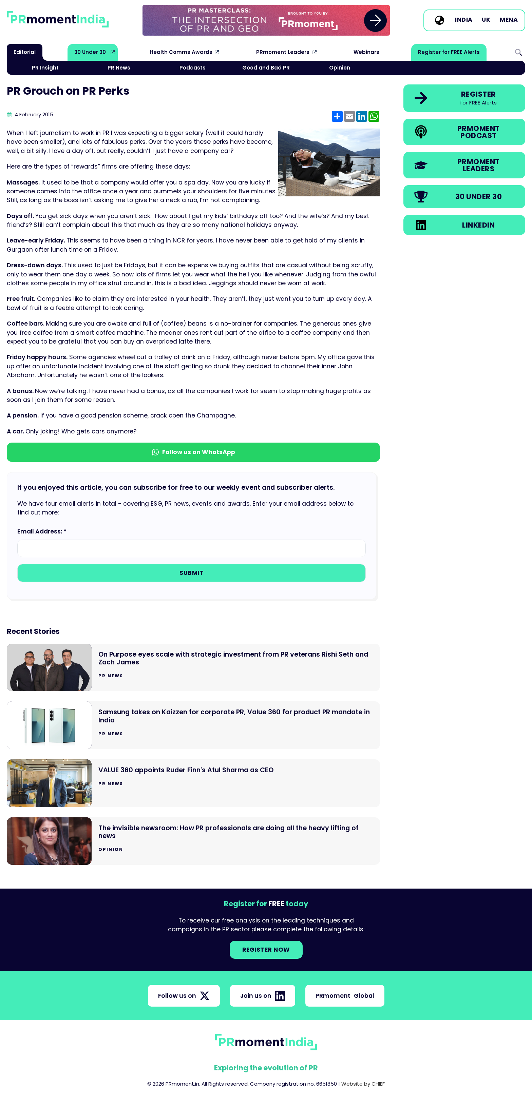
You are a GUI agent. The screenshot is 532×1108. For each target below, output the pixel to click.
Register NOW (266, 950)
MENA (509, 20)
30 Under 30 (90, 52)
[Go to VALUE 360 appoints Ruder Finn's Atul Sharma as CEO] (193, 783)
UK (486, 20)
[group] (266, 20)
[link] (266, 20)
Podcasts (192, 67)
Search (518, 52)
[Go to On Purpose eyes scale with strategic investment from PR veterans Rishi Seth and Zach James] (193, 668)
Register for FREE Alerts (449, 52)
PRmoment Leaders (282, 52)
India (464, 20)
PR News (119, 67)
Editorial (25, 52)
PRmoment (345, 995)
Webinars (366, 52)
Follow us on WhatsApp (193, 452)
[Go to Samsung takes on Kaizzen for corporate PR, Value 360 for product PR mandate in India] (193, 725)
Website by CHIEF (363, 1083)
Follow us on (184, 996)
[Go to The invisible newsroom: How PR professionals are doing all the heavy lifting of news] (193, 841)
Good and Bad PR (266, 67)
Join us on (262, 996)
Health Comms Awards (181, 52)
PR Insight (45, 67)
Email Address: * (41, 531)
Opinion (339, 67)
